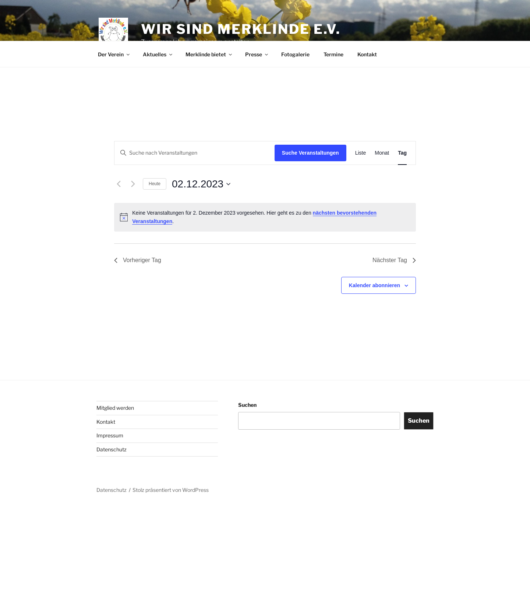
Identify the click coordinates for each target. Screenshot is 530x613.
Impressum (109, 435)
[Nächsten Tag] (132, 184)
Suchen (247, 405)
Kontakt (367, 54)
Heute (154, 183)
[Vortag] (118, 184)
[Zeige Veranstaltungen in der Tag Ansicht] (402, 153)
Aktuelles (158, 54)
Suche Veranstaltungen (310, 153)
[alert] (265, 217)
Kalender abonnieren (374, 285)
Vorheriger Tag (137, 260)
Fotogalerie (295, 54)
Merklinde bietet (209, 54)
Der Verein (114, 54)
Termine (333, 54)
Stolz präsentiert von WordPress (170, 490)
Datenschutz (111, 449)
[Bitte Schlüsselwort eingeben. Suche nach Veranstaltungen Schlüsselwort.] (194, 153)
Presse (257, 54)
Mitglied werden (115, 408)
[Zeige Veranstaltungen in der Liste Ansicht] (360, 153)
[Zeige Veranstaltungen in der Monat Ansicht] (382, 153)
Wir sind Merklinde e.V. (241, 29)
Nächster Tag (394, 260)
